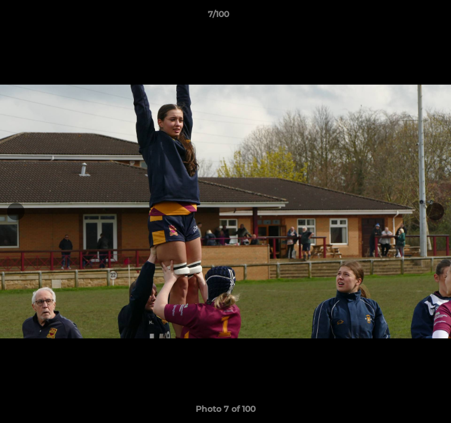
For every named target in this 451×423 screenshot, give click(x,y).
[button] (409, 17)
